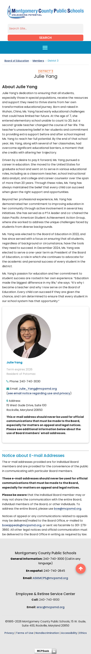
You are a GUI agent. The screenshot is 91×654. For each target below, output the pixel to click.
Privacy (9, 633)
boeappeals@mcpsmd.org (21, 525)
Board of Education (16, 61)
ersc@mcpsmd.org (50, 607)
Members (38, 61)
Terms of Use (24, 633)
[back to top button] (81, 569)
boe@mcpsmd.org (67, 508)
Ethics (83, 633)
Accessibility (69, 633)
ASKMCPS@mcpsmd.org (50, 578)
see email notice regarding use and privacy (39, 393)
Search (45, 37)
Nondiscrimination (47, 633)
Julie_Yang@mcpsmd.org (38, 389)
